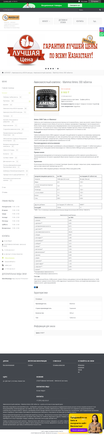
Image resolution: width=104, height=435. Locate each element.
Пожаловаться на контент (65, 433)
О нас (4, 187)
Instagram (81, 367)
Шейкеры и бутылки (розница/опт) (13, 171)
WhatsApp (81, 365)
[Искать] (100, 10)
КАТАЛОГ (45, 21)
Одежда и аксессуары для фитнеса (13, 175)
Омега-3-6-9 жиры (8, 150)
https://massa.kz (9, 258)
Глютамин (6, 116)
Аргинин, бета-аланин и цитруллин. (10, 121)
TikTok (80, 370)
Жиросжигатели (8, 125)
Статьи (30, 365)
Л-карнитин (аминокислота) (11, 129)
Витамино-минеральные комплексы (10, 145)
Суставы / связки (8, 157)
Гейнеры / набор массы (10, 97)
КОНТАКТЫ (80, 21)
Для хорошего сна (8, 161)
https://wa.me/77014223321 (20, 279)
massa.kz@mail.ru (10, 261)
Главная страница (8, 88)
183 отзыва (84, 1)
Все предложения (8, 365)
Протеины (6, 101)
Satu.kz (61, 431)
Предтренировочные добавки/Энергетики (12, 134)
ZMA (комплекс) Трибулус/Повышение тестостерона (15, 139)
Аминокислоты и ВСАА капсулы (22, 73)
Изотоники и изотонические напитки (12, 179)
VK (79, 372)
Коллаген (6, 154)
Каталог (4, 93)
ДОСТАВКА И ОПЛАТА (63, 21)
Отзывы (4, 192)
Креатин (5, 104)
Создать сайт (7, 1)
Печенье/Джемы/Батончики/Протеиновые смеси (12, 166)
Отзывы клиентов (59, 365)
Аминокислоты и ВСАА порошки (13, 108)
